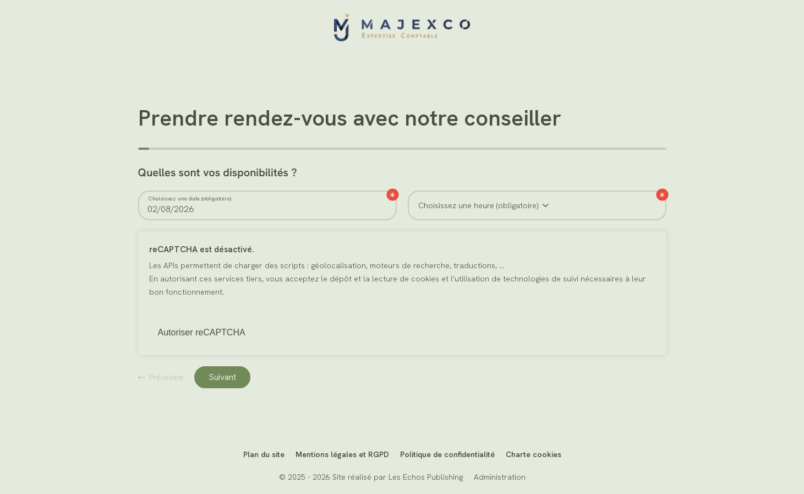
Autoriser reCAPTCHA (201, 332)
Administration (500, 477)
